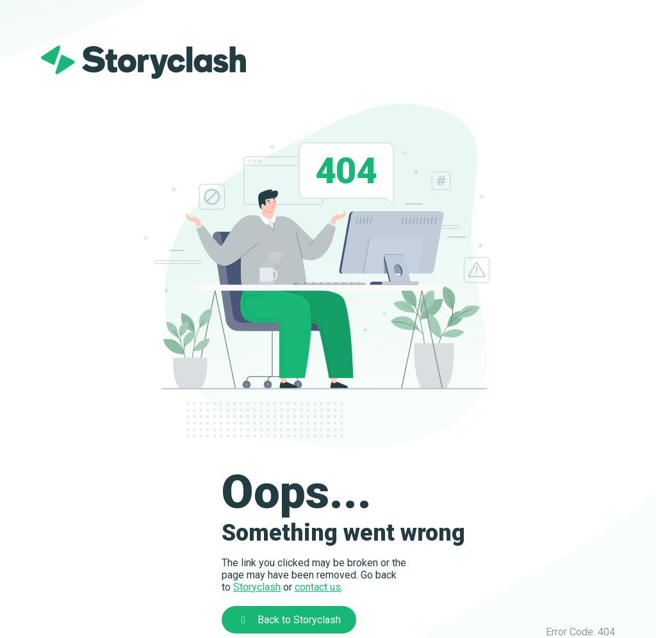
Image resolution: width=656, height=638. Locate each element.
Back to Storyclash (289, 620)
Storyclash (257, 587)
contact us (318, 587)
